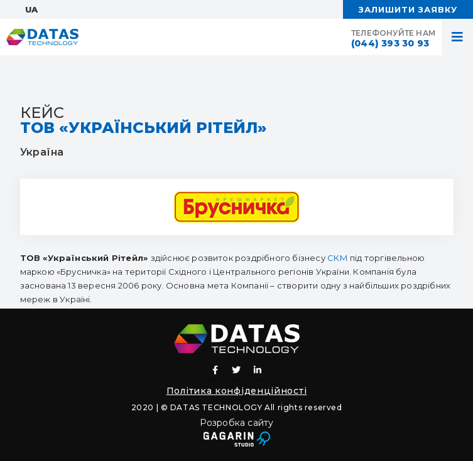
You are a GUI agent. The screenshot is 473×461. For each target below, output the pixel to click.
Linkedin (258, 370)
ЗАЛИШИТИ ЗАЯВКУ (408, 9)
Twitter (236, 370)
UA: (32, 9)
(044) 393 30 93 (390, 43)
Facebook (215, 370)
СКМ (337, 258)
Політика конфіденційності (236, 391)
